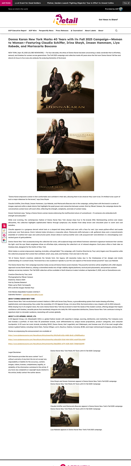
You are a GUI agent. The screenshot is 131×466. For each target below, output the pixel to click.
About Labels (90, 31)
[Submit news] (4, 226)
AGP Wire (33, 31)
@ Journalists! (77, 31)
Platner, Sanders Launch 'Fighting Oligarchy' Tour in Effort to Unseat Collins (83, 3)
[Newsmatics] (4, 240)
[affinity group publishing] (4, 235)
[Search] (116, 30)
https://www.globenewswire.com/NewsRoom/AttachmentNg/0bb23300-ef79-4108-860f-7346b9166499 (46, 344)
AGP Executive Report (17, 31)
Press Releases (62, 31)
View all (126, 3)
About (100, 31)
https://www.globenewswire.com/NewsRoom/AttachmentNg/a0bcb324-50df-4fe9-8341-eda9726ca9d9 (46, 339)
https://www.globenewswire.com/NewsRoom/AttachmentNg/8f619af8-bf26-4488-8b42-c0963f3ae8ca (46, 335)
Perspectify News (46, 31)
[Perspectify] (4, 230)
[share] (121, 30)
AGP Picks (6, 3)
